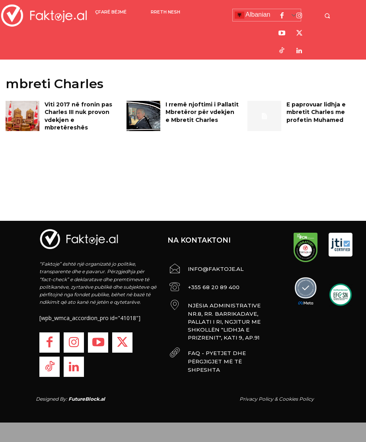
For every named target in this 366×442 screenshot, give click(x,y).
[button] (332, 16)
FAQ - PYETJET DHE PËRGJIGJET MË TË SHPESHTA (223, 336)
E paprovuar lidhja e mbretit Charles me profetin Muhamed (313, 110)
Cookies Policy (296, 398)
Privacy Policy (256, 398)
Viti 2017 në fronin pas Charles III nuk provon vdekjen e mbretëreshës (78, 110)
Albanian (253, 15)
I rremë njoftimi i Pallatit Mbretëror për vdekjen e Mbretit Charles (199, 110)
